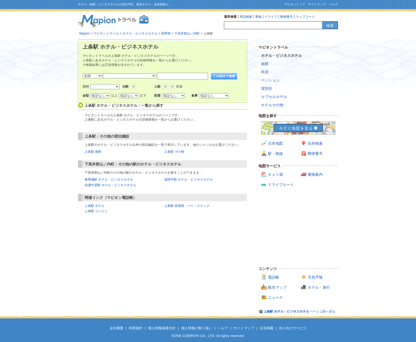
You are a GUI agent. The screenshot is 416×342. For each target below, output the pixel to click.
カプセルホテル (274, 97)
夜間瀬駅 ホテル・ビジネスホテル (109, 179)
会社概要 (116, 328)
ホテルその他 (272, 105)
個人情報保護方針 (162, 328)
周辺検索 (246, 17)
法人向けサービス (292, 328)
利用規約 (135, 328)
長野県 (166, 33)
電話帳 (273, 277)
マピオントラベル (106, 33)
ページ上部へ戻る (299, 311)
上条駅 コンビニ (96, 211)
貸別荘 (266, 88)
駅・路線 (275, 153)
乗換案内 (315, 174)
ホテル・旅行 (319, 287)
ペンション (270, 80)
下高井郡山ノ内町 (187, 33)
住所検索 (315, 143)
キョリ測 (275, 174)
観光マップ (277, 287)
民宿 (264, 72)
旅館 (264, 64)
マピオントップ (294, 4)
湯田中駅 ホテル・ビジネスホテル (188, 179)
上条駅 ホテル (95, 206)
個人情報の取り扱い (196, 328)
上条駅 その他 (174, 151)
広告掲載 (267, 328)
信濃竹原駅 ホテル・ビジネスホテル (110, 185)
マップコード (305, 17)
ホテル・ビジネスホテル (140, 33)
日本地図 (275, 143)
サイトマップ (317, 4)
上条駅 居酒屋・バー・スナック (187, 206)
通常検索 (230, 17)
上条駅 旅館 (93, 151)
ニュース (275, 297)
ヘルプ (333, 4)
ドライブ (271, 17)
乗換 (258, 17)
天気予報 (315, 277)
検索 (330, 25)
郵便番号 (286, 17)
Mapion (84, 33)
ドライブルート (281, 184)
